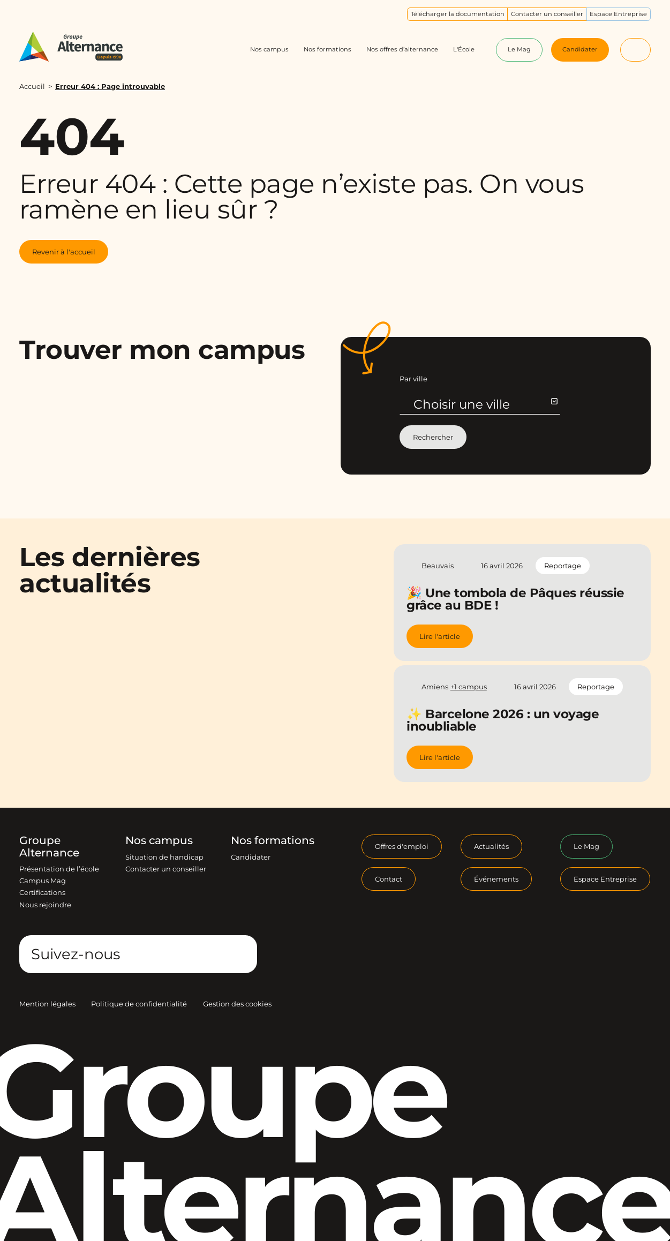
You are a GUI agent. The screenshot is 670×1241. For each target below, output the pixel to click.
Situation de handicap (164, 857)
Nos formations (272, 840)
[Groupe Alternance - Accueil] (79, 46)
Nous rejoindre (45, 904)
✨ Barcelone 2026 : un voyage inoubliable (502, 720)
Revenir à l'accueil (63, 251)
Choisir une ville (484, 404)
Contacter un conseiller (165, 869)
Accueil (32, 86)
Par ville (413, 378)
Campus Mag (42, 880)
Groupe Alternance (49, 846)
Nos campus (159, 840)
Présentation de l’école (59, 869)
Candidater (250, 857)
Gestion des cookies (237, 1003)
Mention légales (47, 1003)
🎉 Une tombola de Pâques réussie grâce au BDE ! (515, 599)
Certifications (42, 892)
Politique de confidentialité (139, 1003)
